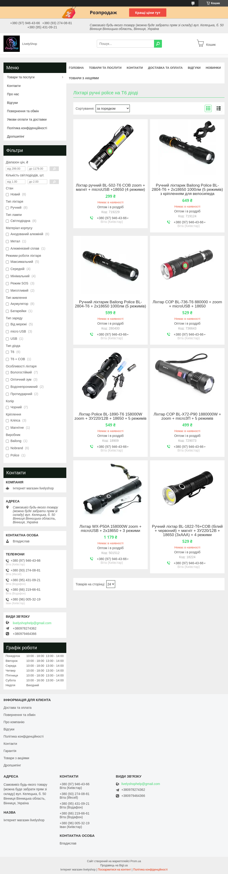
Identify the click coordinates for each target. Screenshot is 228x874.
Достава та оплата (17, 707)
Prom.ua (136, 861)
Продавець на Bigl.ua (114, 865)
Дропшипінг (15, 136)
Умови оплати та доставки (27, 119)
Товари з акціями (84, 78)
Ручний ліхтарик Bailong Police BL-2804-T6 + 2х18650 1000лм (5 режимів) (110, 304)
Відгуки (194, 67)
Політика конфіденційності (27, 128)
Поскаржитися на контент (114, 869)
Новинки (213, 67)
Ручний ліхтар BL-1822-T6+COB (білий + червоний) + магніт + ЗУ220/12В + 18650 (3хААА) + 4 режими (187, 530)
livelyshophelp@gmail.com (32, 623)
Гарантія (9, 751)
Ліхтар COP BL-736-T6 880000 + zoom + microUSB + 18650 (187, 304)
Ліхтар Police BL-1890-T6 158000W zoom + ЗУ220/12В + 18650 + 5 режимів (110, 416)
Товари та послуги (105, 67)
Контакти (135, 67)
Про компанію (13, 722)
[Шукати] (158, 44)
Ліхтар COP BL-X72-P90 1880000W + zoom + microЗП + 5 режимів (187, 416)
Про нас (13, 94)
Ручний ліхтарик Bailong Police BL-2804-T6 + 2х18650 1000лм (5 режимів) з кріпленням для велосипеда (187, 189)
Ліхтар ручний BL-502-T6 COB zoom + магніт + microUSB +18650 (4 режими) (110, 187)
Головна (76, 67)
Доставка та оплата (165, 67)
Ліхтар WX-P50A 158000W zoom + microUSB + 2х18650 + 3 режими (111, 528)
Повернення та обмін (23, 111)
